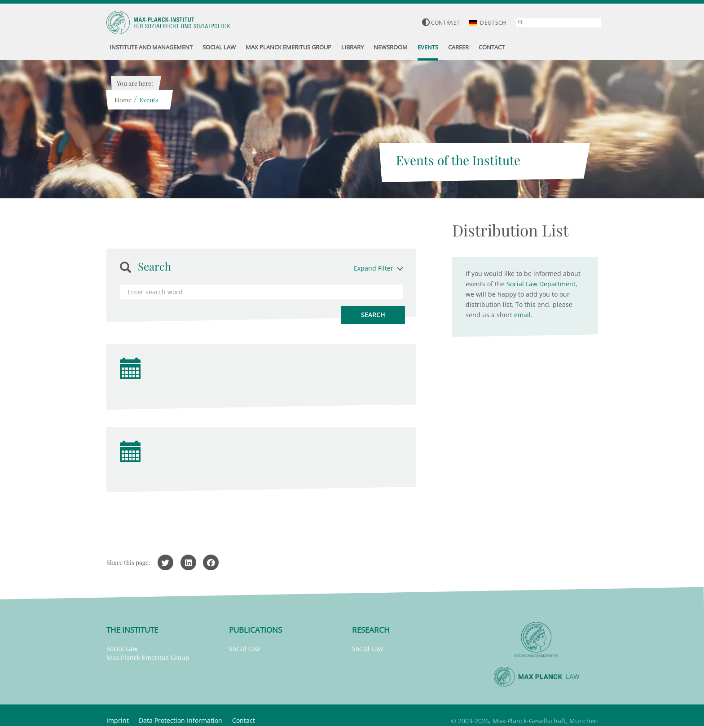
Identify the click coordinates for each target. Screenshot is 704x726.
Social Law (121, 648)
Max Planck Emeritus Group (147, 657)
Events (148, 100)
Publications (255, 630)
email (522, 315)
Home (123, 100)
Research (371, 630)
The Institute (132, 630)
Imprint (117, 720)
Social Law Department (541, 284)
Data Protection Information (180, 720)
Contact (243, 720)
